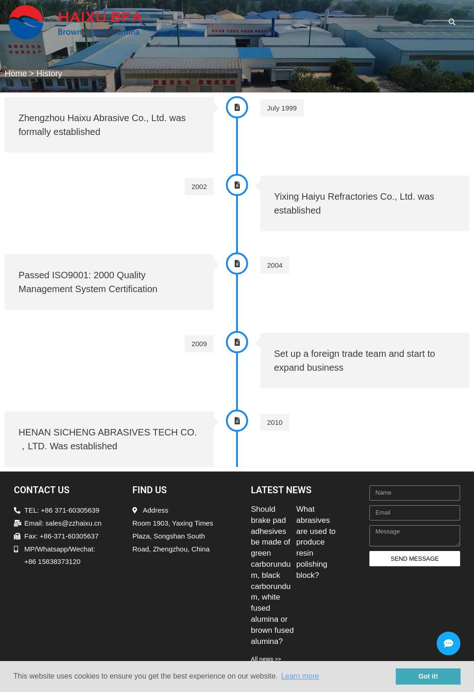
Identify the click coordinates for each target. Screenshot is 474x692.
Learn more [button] (300, 676)
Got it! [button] (428, 676)
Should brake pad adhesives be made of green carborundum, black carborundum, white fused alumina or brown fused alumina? (272, 575)
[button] (293, 19)
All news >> (266, 658)
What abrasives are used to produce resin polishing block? (316, 542)
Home (16, 73)
